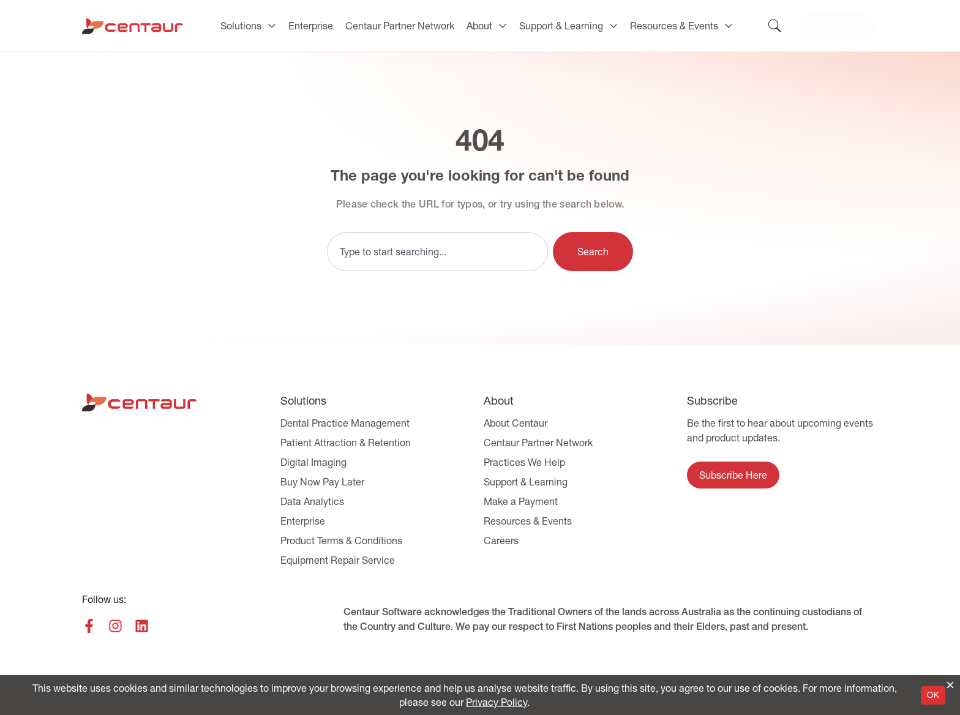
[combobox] (437, 251)
